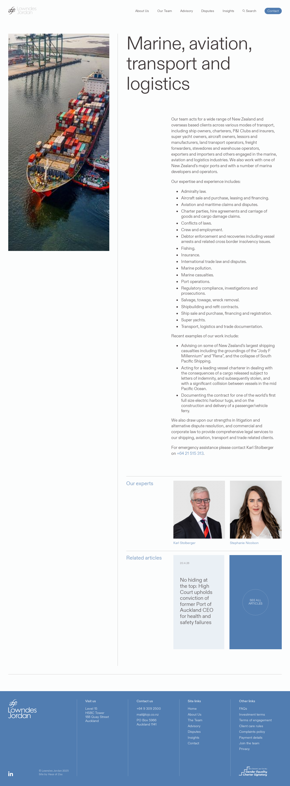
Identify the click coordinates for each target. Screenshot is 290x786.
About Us (194, 715)
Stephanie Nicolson (244, 543)
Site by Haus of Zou (51, 774)
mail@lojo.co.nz (148, 715)
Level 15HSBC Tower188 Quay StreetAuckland (97, 715)
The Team (195, 720)
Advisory (194, 726)
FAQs (243, 709)
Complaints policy (252, 732)
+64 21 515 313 (190, 453)
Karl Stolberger (184, 543)
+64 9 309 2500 (149, 709)
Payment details (250, 738)
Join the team (249, 743)
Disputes (194, 732)
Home (192, 709)
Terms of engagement (255, 720)
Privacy (244, 749)
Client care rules (251, 726)
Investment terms (252, 715)
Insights (193, 738)
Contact (193, 743)
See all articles (256, 601)
